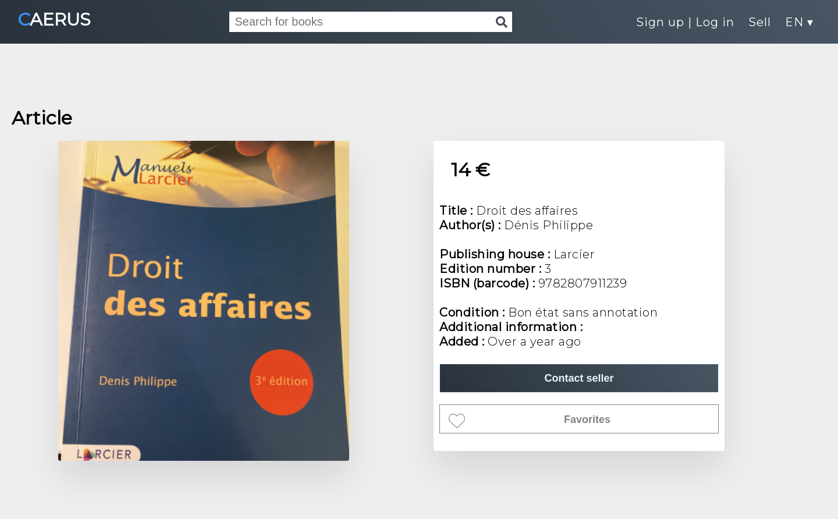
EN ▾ (799, 22)
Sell (759, 22)
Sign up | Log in (685, 22)
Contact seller (578, 378)
